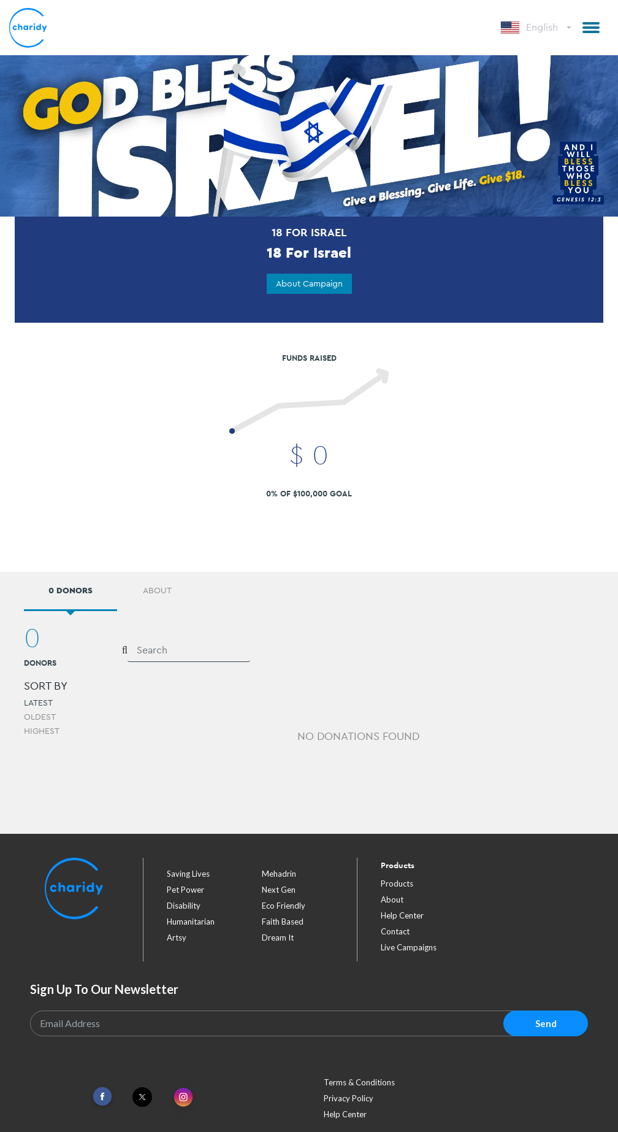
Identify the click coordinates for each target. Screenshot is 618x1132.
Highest (41, 730)
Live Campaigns (409, 947)
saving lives (188, 874)
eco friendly (283, 906)
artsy (176, 937)
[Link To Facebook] (102, 1097)
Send (546, 1023)
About (392, 899)
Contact (395, 931)
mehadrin (279, 874)
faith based (282, 921)
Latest (38, 702)
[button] (591, 27)
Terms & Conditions (359, 1082)
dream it (278, 937)
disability (183, 906)
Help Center (402, 915)
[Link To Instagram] (183, 1098)
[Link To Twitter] (142, 1097)
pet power (185, 890)
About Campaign (309, 283)
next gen (279, 890)
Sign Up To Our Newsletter (104, 989)
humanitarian (191, 921)
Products (397, 883)
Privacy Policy (348, 1098)
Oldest (40, 716)
